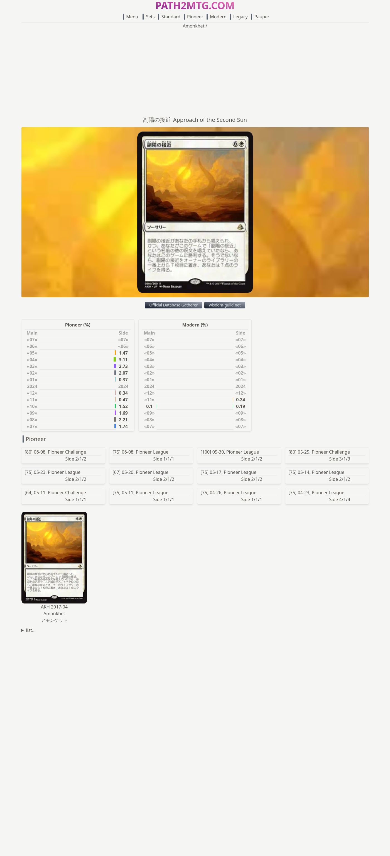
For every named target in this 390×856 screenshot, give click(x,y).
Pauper (260, 17)
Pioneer (193, 17)
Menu (130, 17)
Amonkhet (193, 26)
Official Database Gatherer (173, 305)
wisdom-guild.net (225, 305)
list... (31, 630)
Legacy (239, 17)
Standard (169, 17)
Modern (217, 17)
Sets (148, 17)
